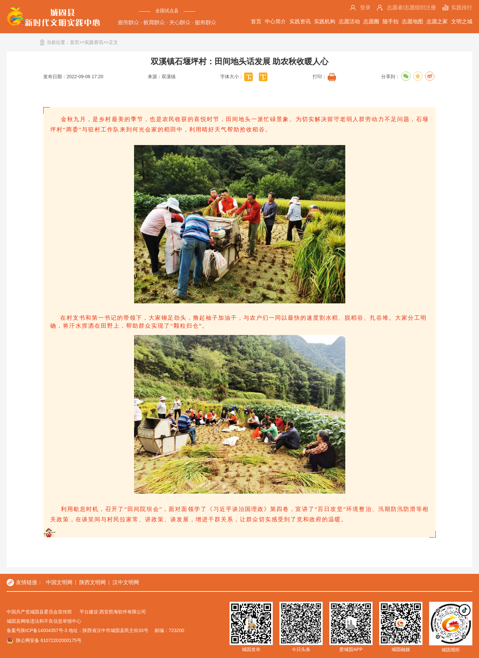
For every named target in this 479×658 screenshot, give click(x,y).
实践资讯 (300, 21)
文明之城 (461, 21)
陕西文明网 (92, 582)
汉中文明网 (125, 582)
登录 (365, 7)
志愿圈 (371, 21)
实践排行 (461, 7)
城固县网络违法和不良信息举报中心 (44, 621)
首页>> (77, 42)
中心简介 (275, 21)
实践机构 (324, 21)
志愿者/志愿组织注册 (411, 7)
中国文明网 (59, 582)
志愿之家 (437, 21)
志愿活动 (349, 21)
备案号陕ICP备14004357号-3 (37, 630)
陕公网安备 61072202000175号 (48, 640)
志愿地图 (412, 21)
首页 (256, 21)
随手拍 (391, 21)
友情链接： (29, 582)
